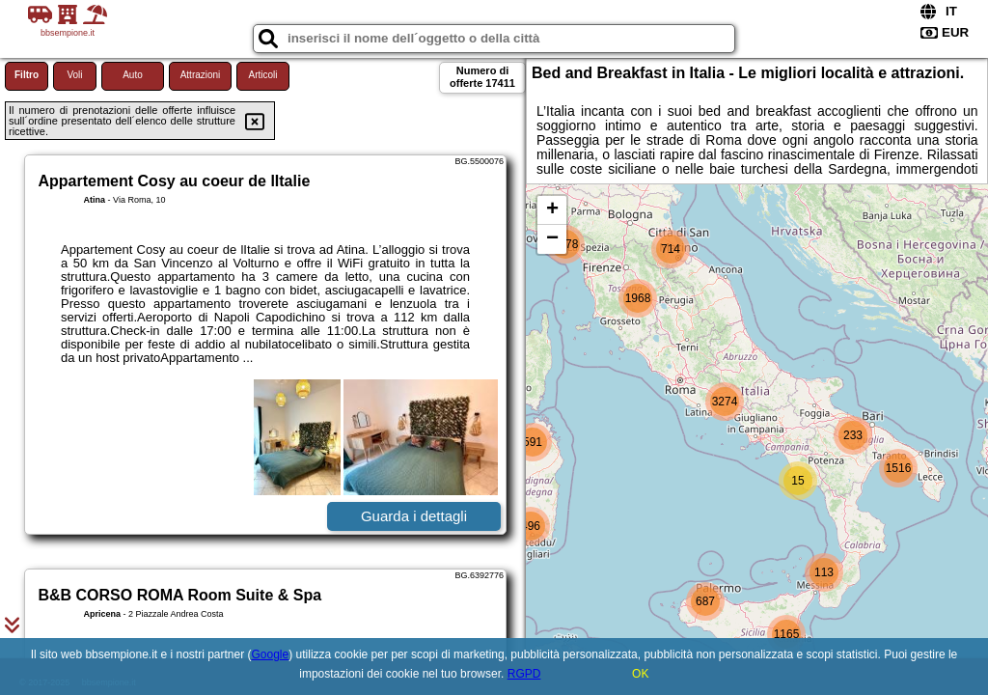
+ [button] (552, 210)
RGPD (524, 674)
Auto (133, 75)
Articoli (262, 75)
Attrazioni (200, 75)
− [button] (552, 239)
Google (270, 654)
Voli (74, 75)
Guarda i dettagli (414, 516)
